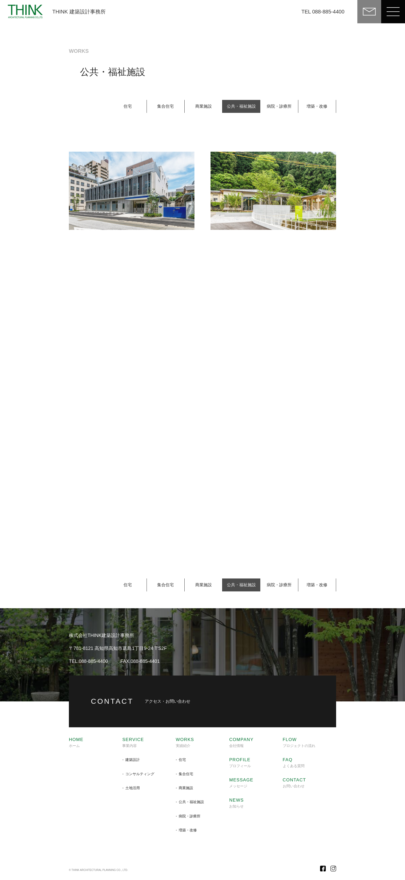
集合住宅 (165, 106)
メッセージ (241, 783)
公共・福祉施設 (191, 802)
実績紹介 (185, 742)
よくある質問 (294, 763)
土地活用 (132, 788)
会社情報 (241, 742)
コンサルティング (139, 774)
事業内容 (133, 742)
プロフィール (240, 763)
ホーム (76, 742)
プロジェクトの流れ (299, 742)
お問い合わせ (294, 783)
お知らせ (236, 803)
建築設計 (132, 759)
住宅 (128, 106)
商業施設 (203, 106)
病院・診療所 (279, 106)
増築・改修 (317, 106)
